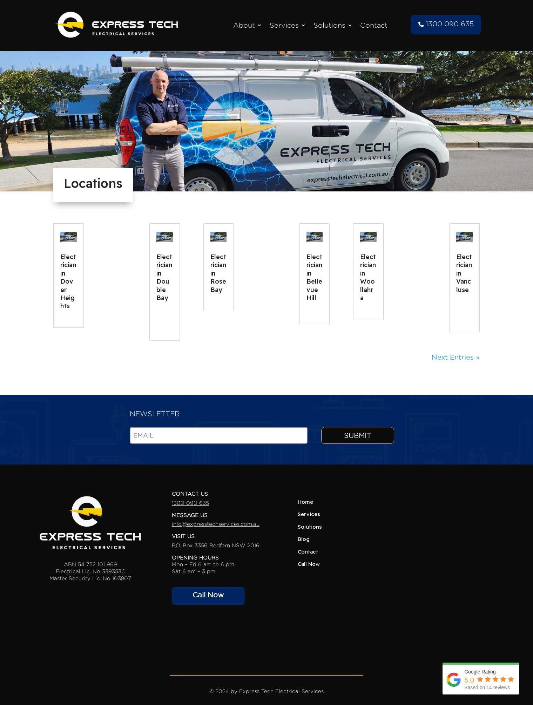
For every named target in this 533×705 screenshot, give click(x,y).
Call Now (208, 595)
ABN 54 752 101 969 (90, 564)
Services (284, 25)
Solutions (329, 25)
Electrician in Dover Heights (68, 281)
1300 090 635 (446, 24)
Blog (304, 539)
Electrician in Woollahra (368, 277)
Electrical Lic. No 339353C (90, 571)
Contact (373, 25)
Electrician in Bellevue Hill (314, 277)
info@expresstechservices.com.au (215, 524)
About (244, 25)
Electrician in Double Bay (164, 277)
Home (305, 502)
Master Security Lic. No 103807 (90, 578)
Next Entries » (456, 357)
